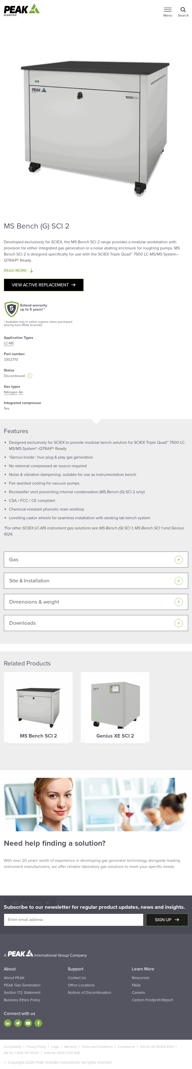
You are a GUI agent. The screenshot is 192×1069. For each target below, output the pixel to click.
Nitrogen (11, 392)
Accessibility (12, 1047)
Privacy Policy (36, 1047)
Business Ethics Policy (22, 1000)
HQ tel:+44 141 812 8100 (157, 1047)
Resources (140, 978)
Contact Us (77, 978)
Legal (55, 1047)
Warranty (70, 1047)
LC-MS (9, 343)
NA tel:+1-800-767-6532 (21, 1053)
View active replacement (40, 285)
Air (21, 392)
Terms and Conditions (97, 1047)
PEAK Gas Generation (22, 985)
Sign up (163, 920)
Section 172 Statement (22, 992)
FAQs (136, 985)
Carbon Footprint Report (152, 1000)
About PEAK (14, 978)
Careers (138, 992)
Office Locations (81, 985)
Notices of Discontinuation (89, 992)
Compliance (126, 1047)
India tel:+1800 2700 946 (62, 1053)
